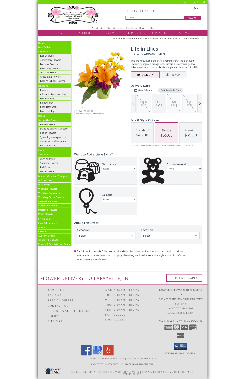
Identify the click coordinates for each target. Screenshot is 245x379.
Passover (45, 90)
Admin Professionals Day (53, 94)
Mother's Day (47, 98)
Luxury (42, 231)
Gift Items (44, 184)
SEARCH (192, 18)
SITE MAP (184, 33)
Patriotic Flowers (47, 209)
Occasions (44, 51)
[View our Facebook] (86, 354)
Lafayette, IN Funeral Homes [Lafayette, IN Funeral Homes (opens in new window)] (106, 358)
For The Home (47, 145)
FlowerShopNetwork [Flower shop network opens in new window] (124, 371)
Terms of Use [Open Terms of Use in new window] (132, 374)
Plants (41, 150)
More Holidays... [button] (48, 111)
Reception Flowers (48, 201)
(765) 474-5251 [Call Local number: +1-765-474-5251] (197, 2)
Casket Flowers (48, 132)
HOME (60, 33)
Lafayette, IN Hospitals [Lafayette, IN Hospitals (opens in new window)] (141, 358)
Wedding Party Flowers (51, 197)
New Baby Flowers (50, 68)
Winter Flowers (48, 171)
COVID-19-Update (48, 239)
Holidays (43, 85)
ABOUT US (85, 33)
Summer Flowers (49, 163)
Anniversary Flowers (50, 59)
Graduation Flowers (50, 76)
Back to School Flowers (52, 80)
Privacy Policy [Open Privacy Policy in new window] (152, 371)
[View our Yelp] (108, 354)
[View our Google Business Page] (97, 354)
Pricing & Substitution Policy (54, 244)
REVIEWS (110, 33)
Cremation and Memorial (53, 141)
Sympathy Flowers (48, 120)
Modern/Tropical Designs (52, 176)
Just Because (47, 55)
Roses (41, 115)
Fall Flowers (46, 167)
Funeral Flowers (48, 124)
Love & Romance (47, 223)
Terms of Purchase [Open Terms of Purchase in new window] (178, 371)
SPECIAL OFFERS (135, 33)
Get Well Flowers (49, 72)
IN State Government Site (137, 364)
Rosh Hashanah (48, 106)
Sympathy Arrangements (53, 137)
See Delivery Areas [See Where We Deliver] (184, 278)
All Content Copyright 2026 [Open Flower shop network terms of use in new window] (90, 371)
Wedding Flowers (47, 188)
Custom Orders (46, 235)
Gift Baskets (45, 180)
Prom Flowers (45, 213)
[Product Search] (155, 18)
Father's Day (46, 102)
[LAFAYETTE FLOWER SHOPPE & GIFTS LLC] (74, 14)
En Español (44, 218)
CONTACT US (160, 33)
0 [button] (196, 8)
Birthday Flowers (49, 64)
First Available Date (170, 90)
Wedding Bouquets (49, 192)
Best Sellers (44, 47)
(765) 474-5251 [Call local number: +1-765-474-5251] (185, 312)
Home (41, 43)
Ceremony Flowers (48, 205)
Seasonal (43, 154)
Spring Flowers (47, 158)
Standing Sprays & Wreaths (54, 128)
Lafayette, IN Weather (105, 364)
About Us (43, 227)
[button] (180, 346)
